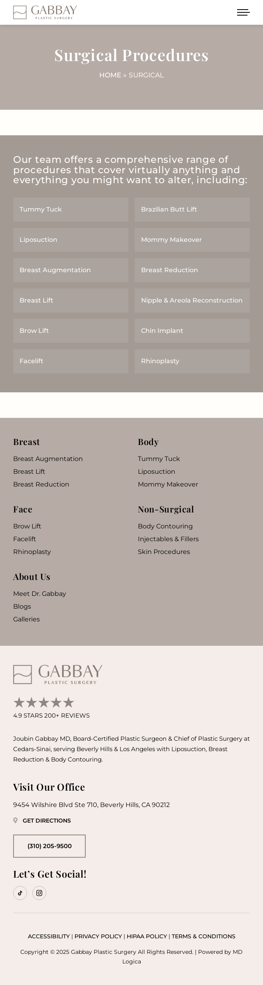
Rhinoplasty (160, 361)
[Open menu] (243, 12)
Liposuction (38, 239)
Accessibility (49, 936)
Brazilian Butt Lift (169, 209)
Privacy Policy (98, 936)
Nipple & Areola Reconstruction (192, 300)
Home (110, 75)
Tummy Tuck (41, 209)
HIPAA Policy (147, 936)
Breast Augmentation (55, 270)
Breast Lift (36, 300)
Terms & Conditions (204, 936)
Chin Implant (162, 330)
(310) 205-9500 (49, 846)
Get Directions (42, 820)
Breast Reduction (169, 270)
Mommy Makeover (171, 239)
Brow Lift (34, 330)
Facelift (31, 361)
